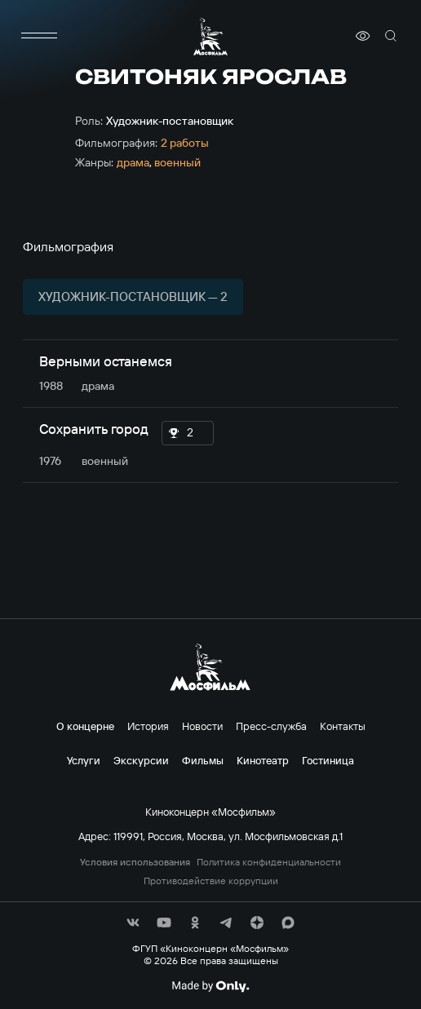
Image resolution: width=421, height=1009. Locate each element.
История (148, 725)
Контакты (343, 725)
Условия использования (135, 862)
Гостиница (328, 760)
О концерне (85, 725)
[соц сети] (133, 922)
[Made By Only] (210, 986)
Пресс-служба (271, 725)
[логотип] (210, 36)
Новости (202, 725)
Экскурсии (141, 760)
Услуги (83, 760)
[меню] (39, 36)
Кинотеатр (263, 760)
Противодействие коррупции (211, 881)
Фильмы (203, 760)
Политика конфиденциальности (269, 862)
